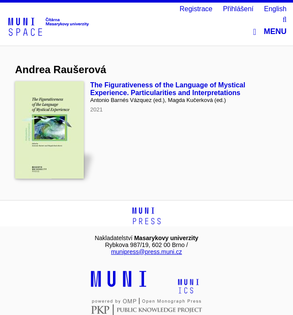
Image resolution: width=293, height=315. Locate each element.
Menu (270, 31)
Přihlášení (238, 8)
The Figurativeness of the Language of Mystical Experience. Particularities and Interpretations (167, 88)
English (275, 8)
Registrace (196, 8)
